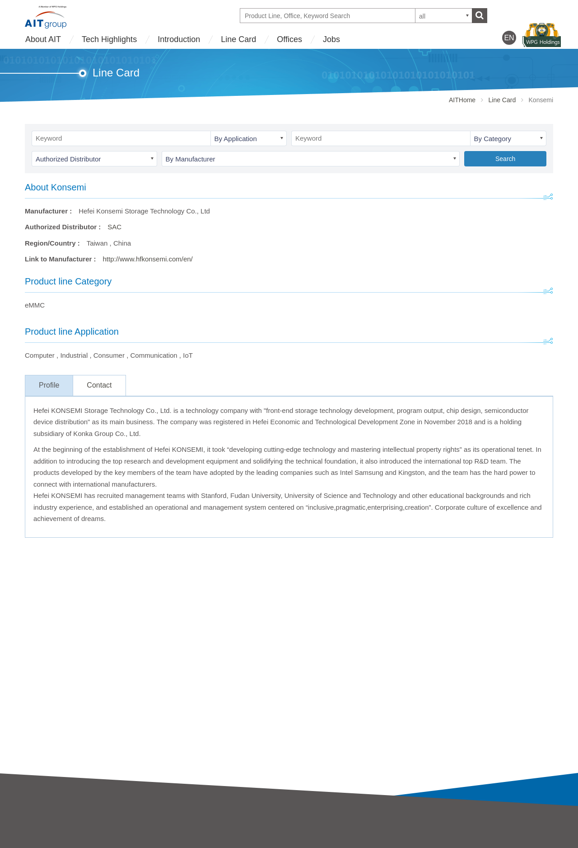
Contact (99, 385)
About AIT (43, 39)
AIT (162, 830)
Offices (289, 39)
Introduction (179, 39)
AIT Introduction (49, 830)
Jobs (331, 39)
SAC (114, 227)
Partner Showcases (318, 842)
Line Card (238, 39)
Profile (49, 385)
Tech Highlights (109, 39)
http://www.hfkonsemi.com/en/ (148, 259)
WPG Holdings (445, 843)
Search (505, 158)
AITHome (462, 100)
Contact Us (439, 828)
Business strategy (51, 842)
